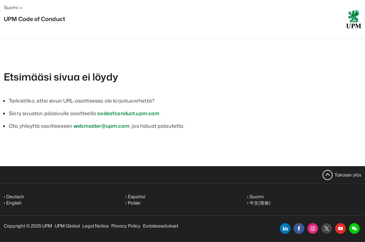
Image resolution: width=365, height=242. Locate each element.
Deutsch (15, 196)
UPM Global (67, 225)
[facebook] (299, 228)
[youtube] (340, 228)
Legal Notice (95, 225)
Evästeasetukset (160, 225)
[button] (354, 228)
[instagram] (312, 228)
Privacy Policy (126, 225)
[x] (326, 228)
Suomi (256, 196)
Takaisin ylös (348, 175)
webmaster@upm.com (102, 125)
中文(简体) (260, 203)
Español (136, 196)
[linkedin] (285, 228)
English (14, 203)
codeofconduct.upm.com (128, 113)
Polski (134, 203)
